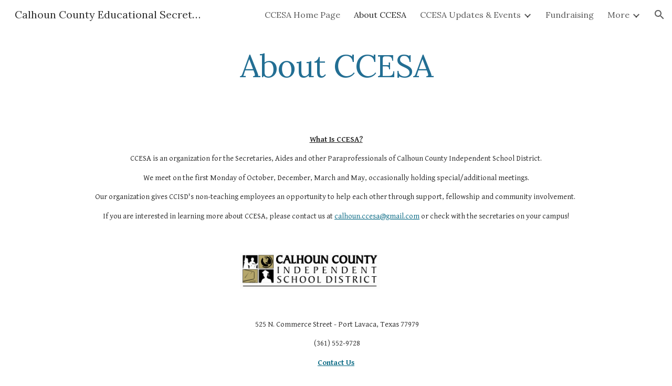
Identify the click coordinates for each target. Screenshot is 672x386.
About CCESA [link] (380, 14)
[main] (336, 65)
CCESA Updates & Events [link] (470, 14)
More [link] (618, 14)
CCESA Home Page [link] (302, 14)
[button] (659, 14)
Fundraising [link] (569, 14)
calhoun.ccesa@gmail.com (376, 216)
